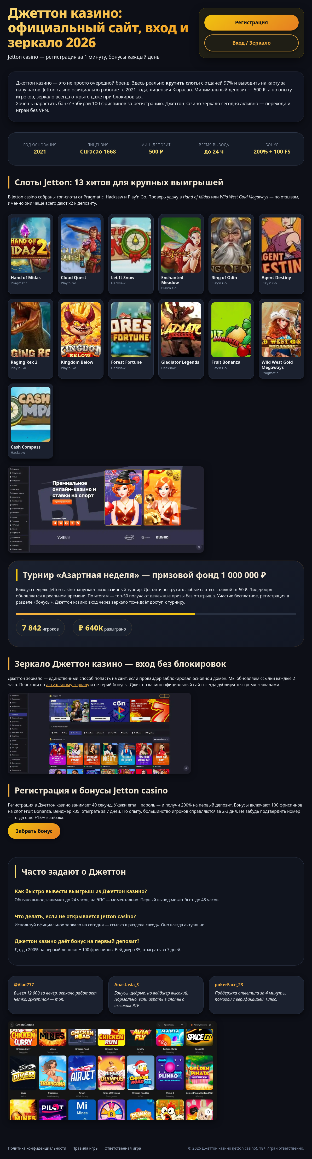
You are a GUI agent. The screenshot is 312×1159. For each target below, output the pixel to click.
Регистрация (251, 22)
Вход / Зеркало (251, 42)
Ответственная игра (123, 1148)
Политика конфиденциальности (37, 1148)
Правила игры (85, 1148)
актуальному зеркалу (67, 684)
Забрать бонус (34, 830)
